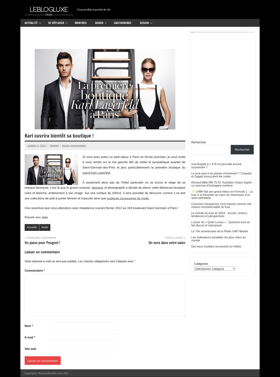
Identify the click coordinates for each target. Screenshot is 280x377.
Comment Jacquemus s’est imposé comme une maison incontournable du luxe (221, 205)
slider (45, 217)
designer (98, 187)
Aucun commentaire (74, 145)
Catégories (201, 263)
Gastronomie (122, 23)
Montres (81, 23)
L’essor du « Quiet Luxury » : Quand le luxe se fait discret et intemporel (220, 224)
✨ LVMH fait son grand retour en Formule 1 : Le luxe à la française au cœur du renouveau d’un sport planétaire (222, 194)
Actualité (33, 23)
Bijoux (101, 23)
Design (146, 23)
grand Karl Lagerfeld (96, 173)
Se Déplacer (58, 23)
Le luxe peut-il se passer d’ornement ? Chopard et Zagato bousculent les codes (221, 175)
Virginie (54, 145)
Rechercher (198, 142)
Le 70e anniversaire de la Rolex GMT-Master (219, 231)
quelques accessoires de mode (128, 198)
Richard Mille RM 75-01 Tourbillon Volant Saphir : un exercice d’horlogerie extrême (222, 184)
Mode (45, 227)
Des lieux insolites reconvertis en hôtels (216, 246)
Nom (29, 326)
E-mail (30, 337)
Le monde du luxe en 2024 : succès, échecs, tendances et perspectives (219, 215)
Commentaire (35, 270)
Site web (30, 349)
